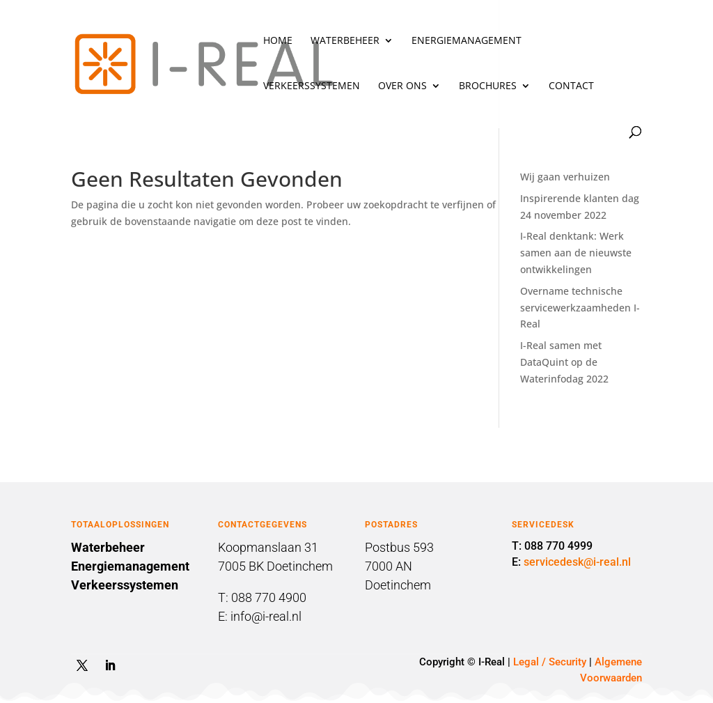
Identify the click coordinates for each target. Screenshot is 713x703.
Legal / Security (549, 662)
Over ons (402, 86)
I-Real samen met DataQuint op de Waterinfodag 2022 (564, 362)
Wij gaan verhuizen (565, 176)
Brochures (488, 86)
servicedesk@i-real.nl (577, 562)
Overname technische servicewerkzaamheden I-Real (580, 307)
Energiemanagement (467, 41)
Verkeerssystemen (311, 86)
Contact (571, 86)
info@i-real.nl (265, 616)
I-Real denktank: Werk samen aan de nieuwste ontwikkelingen (576, 252)
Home (277, 41)
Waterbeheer (345, 41)
